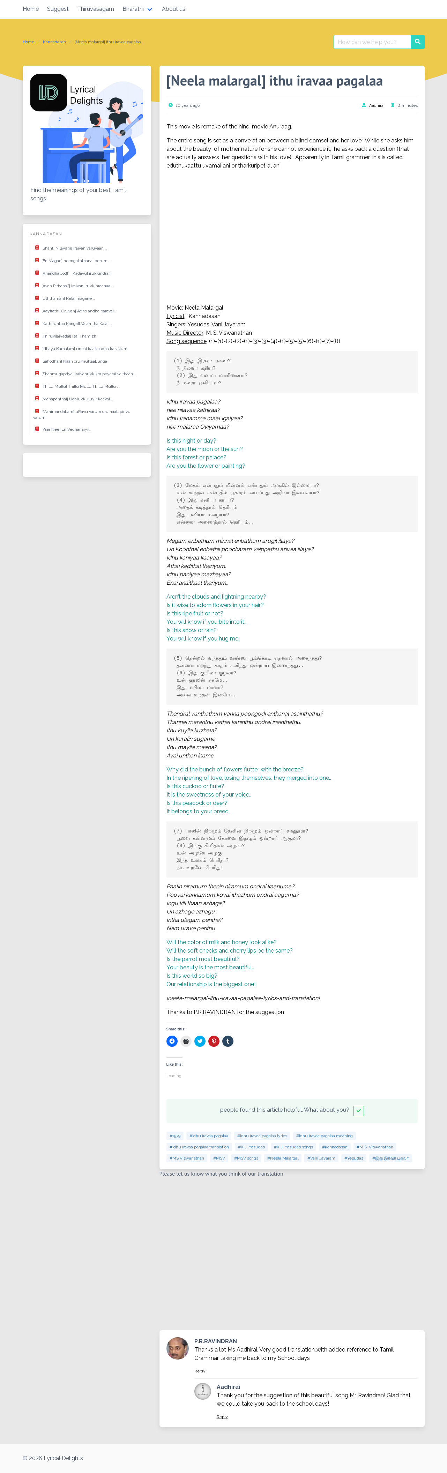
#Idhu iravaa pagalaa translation (199, 1147)
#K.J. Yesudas (251, 1147)
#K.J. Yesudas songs (293, 1147)
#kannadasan (335, 1147)
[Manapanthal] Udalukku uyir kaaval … (73, 398)
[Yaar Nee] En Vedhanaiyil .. (62, 428)
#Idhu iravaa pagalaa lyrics (262, 1135)
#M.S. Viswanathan (375, 1147)
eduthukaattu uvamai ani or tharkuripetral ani (223, 165)
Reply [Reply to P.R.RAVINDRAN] (200, 1371)
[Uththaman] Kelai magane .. (64, 298)
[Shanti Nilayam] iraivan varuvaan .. (70, 247)
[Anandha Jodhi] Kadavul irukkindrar (71, 272)
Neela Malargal (204, 307)
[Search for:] (372, 42)
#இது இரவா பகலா (390, 1158)
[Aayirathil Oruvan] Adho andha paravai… (74, 310)
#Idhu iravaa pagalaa (208, 1135)
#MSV (219, 1158)
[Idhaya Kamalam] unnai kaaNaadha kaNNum (80, 348)
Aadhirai (377, 105)
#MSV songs (246, 1158)
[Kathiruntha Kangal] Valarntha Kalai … (72, 323)
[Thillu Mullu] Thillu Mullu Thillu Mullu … (76, 386)
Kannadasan (54, 41)
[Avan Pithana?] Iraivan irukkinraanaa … (73, 285)
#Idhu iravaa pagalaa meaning (324, 1135)
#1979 (175, 1135)
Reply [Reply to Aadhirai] (222, 1416)
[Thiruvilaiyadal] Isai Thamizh (64, 335)
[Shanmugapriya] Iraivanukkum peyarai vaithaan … (84, 373)
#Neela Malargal (282, 1158)
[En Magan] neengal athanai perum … (72, 260)
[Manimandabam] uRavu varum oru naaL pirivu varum (82, 413)
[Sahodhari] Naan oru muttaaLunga (70, 360)
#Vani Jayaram (321, 1158)
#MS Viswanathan (187, 1158)
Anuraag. (280, 126)
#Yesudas (353, 1158)
